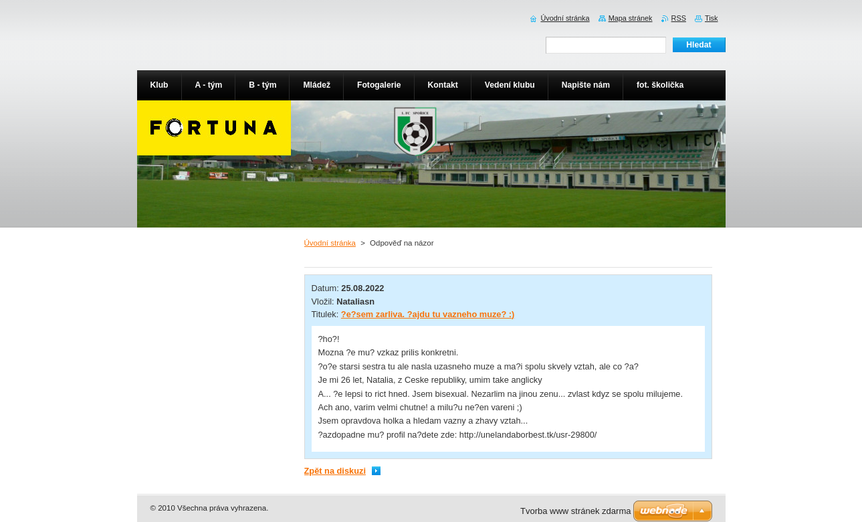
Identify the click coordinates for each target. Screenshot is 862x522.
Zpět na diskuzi (335, 471)
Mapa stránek (631, 18)
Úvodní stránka (330, 243)
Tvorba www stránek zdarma (575, 511)
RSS (678, 18)
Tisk (711, 18)
